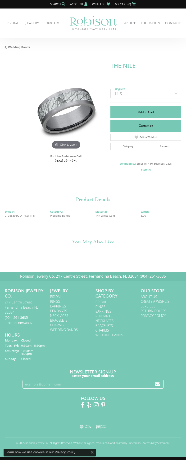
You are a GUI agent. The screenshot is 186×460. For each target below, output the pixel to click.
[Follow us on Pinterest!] (103, 405)
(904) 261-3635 (66, 160)
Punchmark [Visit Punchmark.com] (134, 443)
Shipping (128, 146)
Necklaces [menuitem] (59, 315)
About (130, 23)
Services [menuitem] (148, 306)
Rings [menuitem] (55, 301)
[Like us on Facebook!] (83, 405)
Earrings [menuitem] (58, 306)
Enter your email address (93, 375)
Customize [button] (146, 126)
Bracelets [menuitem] (59, 320)
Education (150, 23)
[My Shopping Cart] (125, 4)
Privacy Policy (65, 452)
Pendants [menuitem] (58, 311)
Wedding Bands (19, 47)
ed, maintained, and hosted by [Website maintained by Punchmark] (109, 443)
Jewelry (32, 23)
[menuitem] (85, 426)
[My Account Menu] (78, 4)
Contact (173, 23)
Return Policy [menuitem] (153, 311)
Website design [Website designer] (82, 443)
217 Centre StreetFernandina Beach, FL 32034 (21, 312)
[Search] (57, 4)
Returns (164, 146)
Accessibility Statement (156, 443)
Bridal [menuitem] (55, 296)
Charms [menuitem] (57, 325)
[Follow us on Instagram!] (96, 405)
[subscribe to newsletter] (157, 384)
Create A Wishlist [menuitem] (156, 301)
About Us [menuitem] (149, 296)
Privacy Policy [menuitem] (153, 315)
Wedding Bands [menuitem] (64, 330)
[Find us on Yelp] (89, 405)
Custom (52, 23)
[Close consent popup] (92, 452)
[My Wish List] (101, 4)
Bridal (13, 23)
